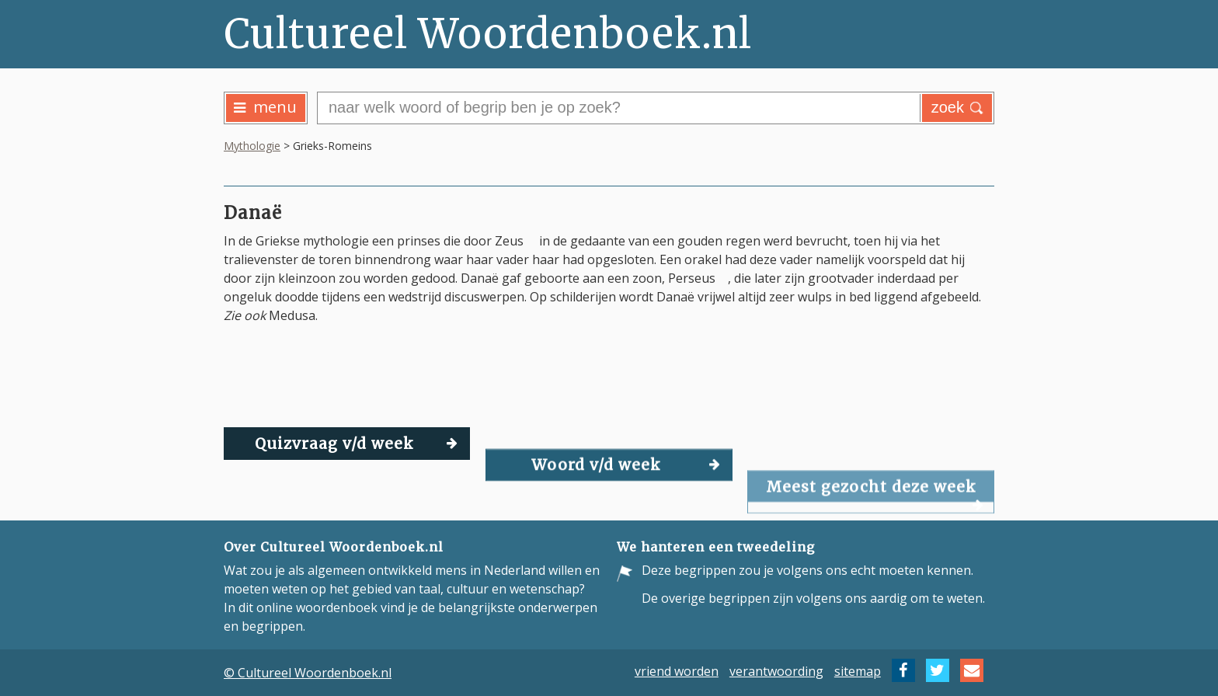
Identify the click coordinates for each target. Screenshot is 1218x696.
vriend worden (677, 670)
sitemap (857, 670)
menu (265, 106)
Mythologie (252, 145)
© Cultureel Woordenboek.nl (308, 672)
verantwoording (776, 670)
